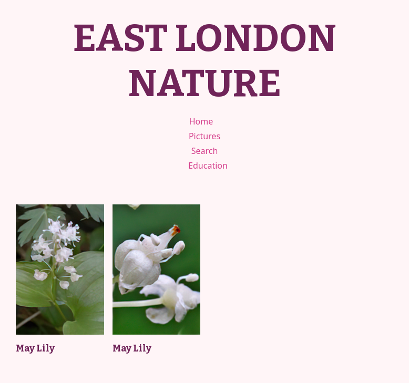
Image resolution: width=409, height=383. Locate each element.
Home (201, 121)
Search (204, 151)
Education (208, 165)
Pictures (204, 136)
